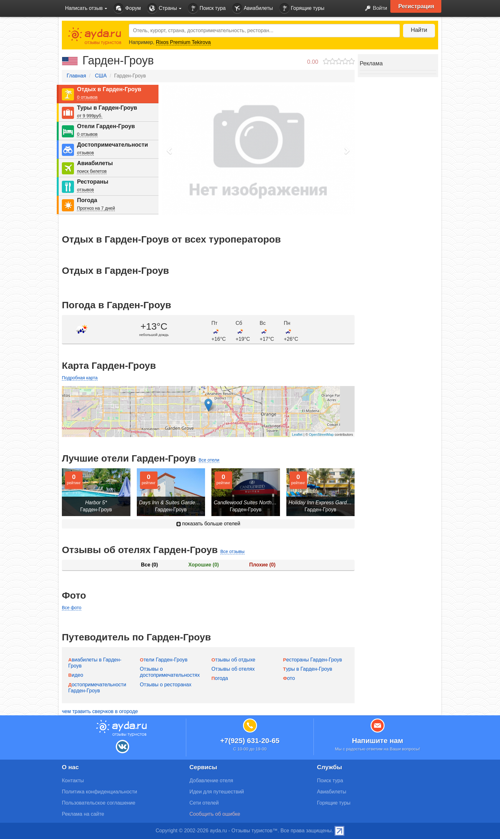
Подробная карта (80, 377)
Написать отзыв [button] (86, 8)
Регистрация (416, 6)
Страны (164, 8)
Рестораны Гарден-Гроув (312, 659)
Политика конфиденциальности (99, 791)
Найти (419, 30)
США (101, 75)
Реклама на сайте (83, 814)
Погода (87, 200)
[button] (170, 150)
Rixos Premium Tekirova (183, 42)
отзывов (85, 152)
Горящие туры (302, 8)
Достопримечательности (112, 145)
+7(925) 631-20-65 (249, 741)
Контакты (73, 780)
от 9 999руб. (89, 115)
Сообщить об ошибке (214, 814)
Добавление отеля (211, 780)
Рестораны (92, 182)
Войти (374, 8)
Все (149, 564)
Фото (289, 678)
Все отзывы (232, 551)
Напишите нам (377, 741)
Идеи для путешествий (216, 791)
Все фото (71, 607)
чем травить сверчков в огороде (100, 711)
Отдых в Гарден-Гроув (109, 89)
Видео (75, 675)
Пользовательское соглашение (98, 803)
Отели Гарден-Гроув (106, 126)
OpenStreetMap (321, 434)
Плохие (262, 564)
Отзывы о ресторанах (166, 684)
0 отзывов (87, 97)
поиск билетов (92, 171)
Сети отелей (204, 803)
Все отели (209, 460)
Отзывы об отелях (233, 669)
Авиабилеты (252, 8)
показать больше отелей (208, 523)
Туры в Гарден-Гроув (107, 108)
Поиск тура (206, 8)
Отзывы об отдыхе (233, 659)
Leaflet (297, 434)
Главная (76, 75)
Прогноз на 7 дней (96, 208)
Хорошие (203, 564)
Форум (127, 8)
